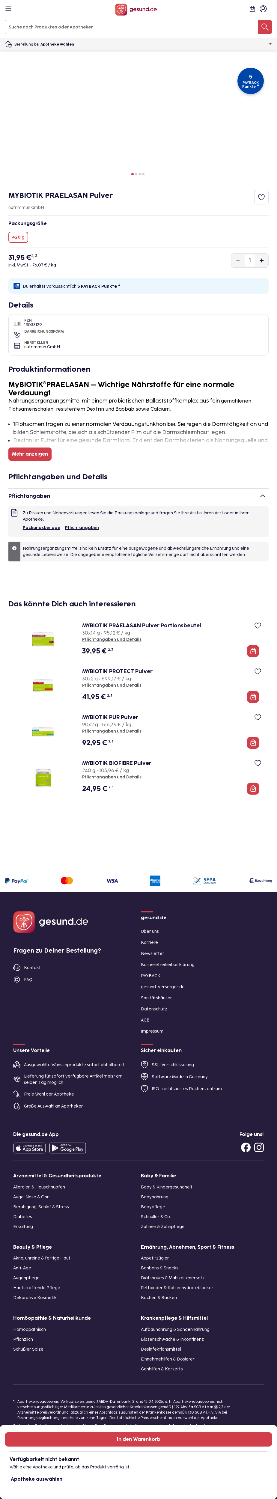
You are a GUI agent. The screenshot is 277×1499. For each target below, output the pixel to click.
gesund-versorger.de (163, 986)
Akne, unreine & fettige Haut (41, 1258)
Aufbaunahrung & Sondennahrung (175, 1329)
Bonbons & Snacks (159, 1268)
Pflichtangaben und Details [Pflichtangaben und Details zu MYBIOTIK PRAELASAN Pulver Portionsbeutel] (111, 639)
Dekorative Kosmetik (35, 1297)
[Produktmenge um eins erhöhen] (261, 260)
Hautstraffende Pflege (36, 1287)
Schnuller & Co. (156, 1216)
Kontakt (32, 967)
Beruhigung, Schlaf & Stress (41, 1206)
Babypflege (153, 1206)
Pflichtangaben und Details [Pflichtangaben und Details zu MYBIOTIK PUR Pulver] (111, 731)
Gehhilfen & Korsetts (162, 1369)
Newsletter (152, 953)
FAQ (28, 979)
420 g (18, 237)
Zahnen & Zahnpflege (163, 1226)
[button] (132, 174)
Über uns (150, 931)
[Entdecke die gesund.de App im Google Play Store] (67, 1148)
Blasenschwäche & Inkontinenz (172, 1339)
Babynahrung (154, 1197)
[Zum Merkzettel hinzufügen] (261, 197)
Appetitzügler (155, 1258)
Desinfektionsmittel (161, 1349)
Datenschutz (154, 1009)
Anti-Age (22, 1268)
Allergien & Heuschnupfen (39, 1187)
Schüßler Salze (28, 1349)
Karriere (149, 942)
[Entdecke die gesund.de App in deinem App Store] (29, 1148)
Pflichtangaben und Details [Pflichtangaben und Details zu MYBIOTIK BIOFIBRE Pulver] (111, 777)
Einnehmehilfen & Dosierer (168, 1359)
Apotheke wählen (156, 44)
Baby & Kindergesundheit (166, 1187)
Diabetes (22, 1216)
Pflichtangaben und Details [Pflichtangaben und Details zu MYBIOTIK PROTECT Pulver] (111, 685)
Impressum (152, 1031)
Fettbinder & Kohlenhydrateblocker (177, 1287)
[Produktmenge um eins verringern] (238, 260)
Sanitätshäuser (156, 998)
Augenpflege (26, 1277)
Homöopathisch (29, 1329)
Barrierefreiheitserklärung (168, 964)
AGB (145, 1020)
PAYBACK (150, 975)
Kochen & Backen (159, 1297)
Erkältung (23, 1226)
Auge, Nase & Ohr (31, 1197)
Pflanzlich (23, 1339)
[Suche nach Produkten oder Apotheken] (265, 27)
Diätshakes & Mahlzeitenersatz (173, 1277)
